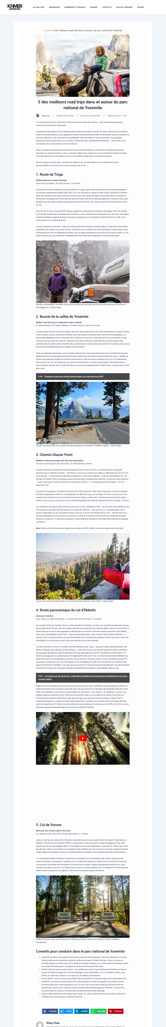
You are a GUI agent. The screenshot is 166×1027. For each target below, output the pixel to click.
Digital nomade (124, 7)
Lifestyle (107, 7)
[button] (50, 1011)
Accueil (47, 30)
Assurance (54, 7)
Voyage (93, 7)
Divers (140, 7)
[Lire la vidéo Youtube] (83, 738)
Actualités (38, 7)
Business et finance (75, 7)
